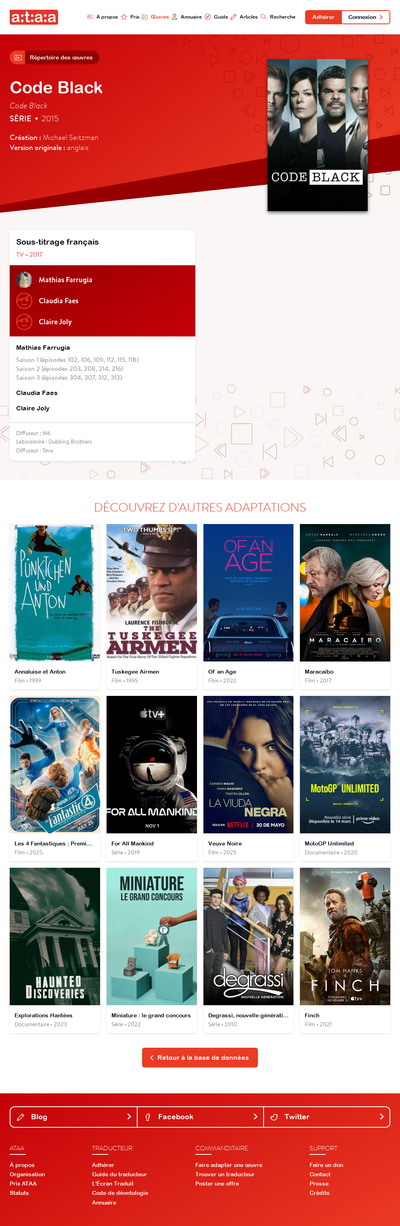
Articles (244, 17)
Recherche (278, 17)
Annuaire (187, 17)
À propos (102, 17)
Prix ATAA (23, 1183)
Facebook (201, 1116)
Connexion (365, 17)
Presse (319, 1183)
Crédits (320, 1193)
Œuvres (155, 17)
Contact (320, 1174)
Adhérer (323, 17)
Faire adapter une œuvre (228, 1165)
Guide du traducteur (119, 1174)
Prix (130, 17)
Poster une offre (217, 1183)
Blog (74, 1116)
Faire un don (326, 1165)
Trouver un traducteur (225, 1174)
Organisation (27, 1174)
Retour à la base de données (199, 1057)
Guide (216, 17)
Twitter (327, 1116)
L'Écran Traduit (113, 1183)
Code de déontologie (120, 1193)
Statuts (19, 1193)
